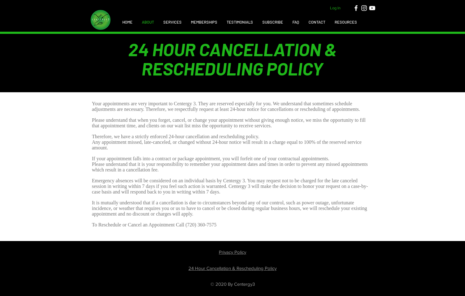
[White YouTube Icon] (372, 8)
